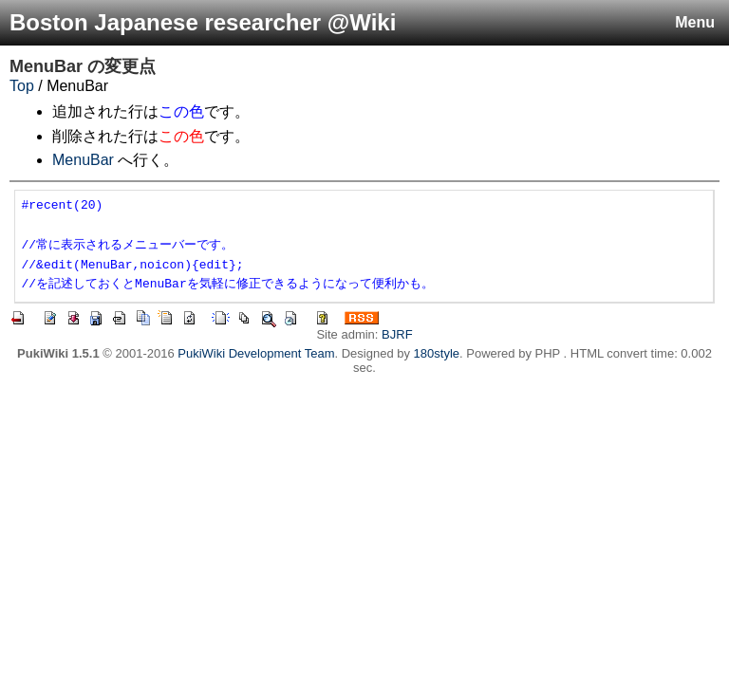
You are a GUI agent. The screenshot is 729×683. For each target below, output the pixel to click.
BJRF (397, 334)
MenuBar (46, 66)
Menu (695, 22)
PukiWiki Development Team (256, 353)
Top (21, 86)
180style (436, 353)
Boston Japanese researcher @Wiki (202, 22)
